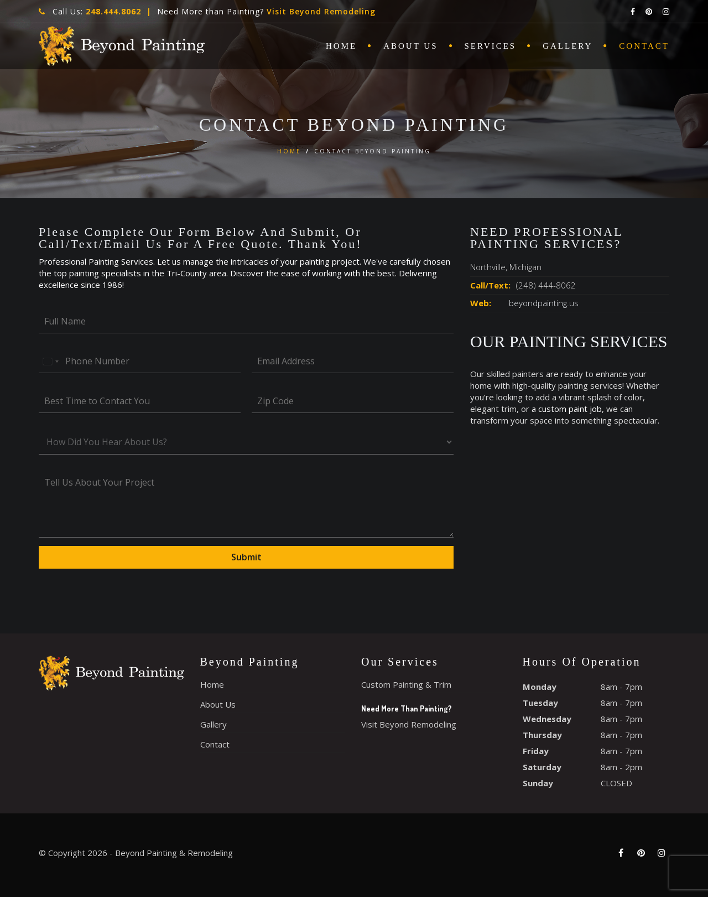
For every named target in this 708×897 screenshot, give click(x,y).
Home (341, 46)
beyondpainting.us (544, 302)
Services (491, 46)
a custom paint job (567, 408)
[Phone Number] (140, 361)
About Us (410, 46)
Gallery (567, 46)
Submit (246, 557)
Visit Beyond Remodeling (321, 11)
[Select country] (50, 361)
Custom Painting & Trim (406, 684)
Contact (644, 46)
